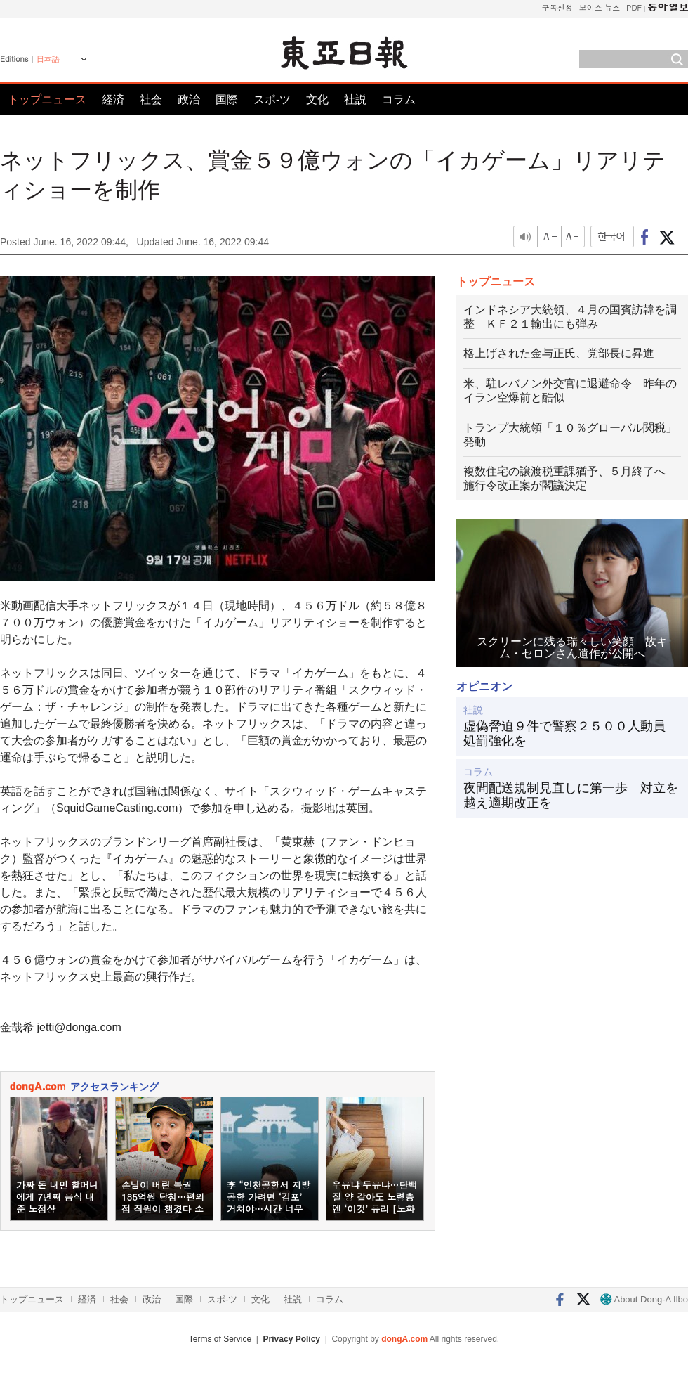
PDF (634, 7)
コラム (399, 99)
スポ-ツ (272, 99)
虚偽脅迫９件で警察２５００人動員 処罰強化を (570, 734)
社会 (151, 99)
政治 (189, 99)
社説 (355, 99)
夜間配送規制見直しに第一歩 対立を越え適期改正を (570, 795)
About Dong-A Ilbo (644, 1299)
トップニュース (47, 99)
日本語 (48, 59)
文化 (317, 99)
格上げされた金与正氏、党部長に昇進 (558, 353)
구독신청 (557, 7)
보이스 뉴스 (600, 7)
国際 (227, 99)
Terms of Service (220, 1339)
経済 (113, 99)
